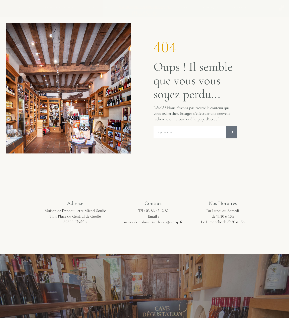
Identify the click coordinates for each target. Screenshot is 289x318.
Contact (239, 7)
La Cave (183, 7)
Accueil (25, 7)
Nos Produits (101, 7)
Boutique (211, 7)
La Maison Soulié (60, 7)
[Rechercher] (231, 132)
